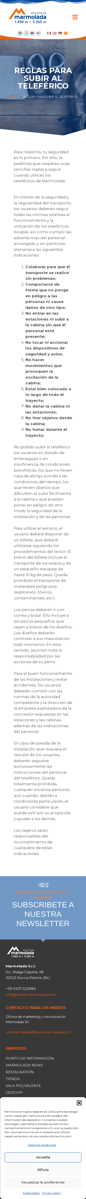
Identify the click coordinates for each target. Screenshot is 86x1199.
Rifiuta (43, 1170)
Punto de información (30, 1058)
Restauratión (20, 1072)
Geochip (14, 1092)
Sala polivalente (23, 1085)
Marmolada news (24, 1065)
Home (13, 96)
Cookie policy (31, 1193)
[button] (79, 1103)
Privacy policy (51, 1193)
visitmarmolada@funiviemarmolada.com (38, 1032)
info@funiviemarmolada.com (31, 994)
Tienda (13, 1079)
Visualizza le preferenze (43, 1182)
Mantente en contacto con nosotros (43, 908)
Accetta (43, 1157)
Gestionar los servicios (42, 1145)
